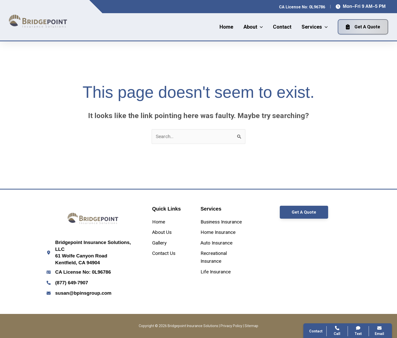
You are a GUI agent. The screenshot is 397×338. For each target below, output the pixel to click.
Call (318, 243)
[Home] (158, 222)
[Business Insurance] (221, 222)
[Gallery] (159, 243)
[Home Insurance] (218, 232)
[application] (260, 27)
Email (379, 331)
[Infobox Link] (93, 252)
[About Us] (162, 232)
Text (358, 331)
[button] (253, 27)
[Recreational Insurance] (223, 257)
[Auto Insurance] (216, 243)
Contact (321, 255)
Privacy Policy (231, 326)
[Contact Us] (163, 253)
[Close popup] (383, 211)
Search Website (330, 267)
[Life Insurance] (216, 272)
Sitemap (251, 326)
